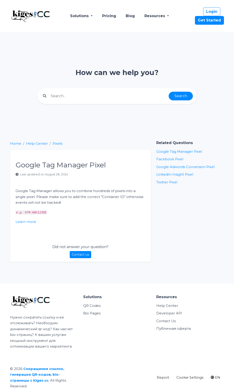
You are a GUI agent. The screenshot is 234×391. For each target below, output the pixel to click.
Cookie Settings (189, 377)
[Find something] (108, 96)
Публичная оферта (173, 328)
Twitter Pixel (166, 182)
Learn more (26, 222)
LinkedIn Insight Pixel (174, 174)
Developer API (169, 313)
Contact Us (166, 321)
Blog (130, 16)
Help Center (37, 143)
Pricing (109, 16)
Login (211, 11)
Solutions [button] (80, 16)
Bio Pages (92, 313)
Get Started (209, 20)
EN (215, 377)
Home (15, 143)
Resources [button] (155, 16)
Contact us (80, 254)
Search (180, 96)
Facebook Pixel (169, 159)
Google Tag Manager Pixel (179, 151)
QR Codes (92, 305)
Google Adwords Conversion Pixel (185, 167)
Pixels (57, 143)
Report (163, 377)
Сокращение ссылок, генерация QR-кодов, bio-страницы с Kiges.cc (37, 375)
